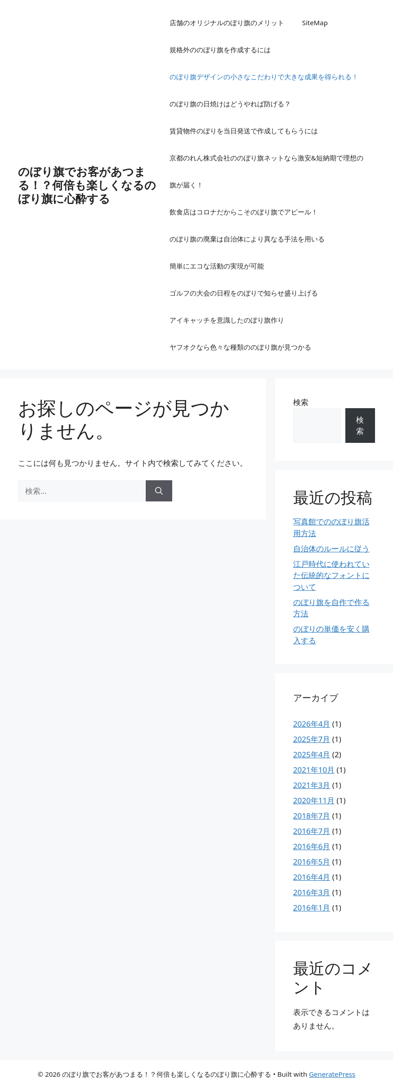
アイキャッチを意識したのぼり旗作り (227, 319)
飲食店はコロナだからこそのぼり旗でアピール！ (244, 211)
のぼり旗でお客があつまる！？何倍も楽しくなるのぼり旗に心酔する (87, 185)
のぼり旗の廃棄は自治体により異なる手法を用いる (247, 238)
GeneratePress (332, 1074)
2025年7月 (311, 739)
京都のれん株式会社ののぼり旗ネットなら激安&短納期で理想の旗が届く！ (266, 171)
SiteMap (315, 22)
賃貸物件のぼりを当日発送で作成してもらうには (244, 130)
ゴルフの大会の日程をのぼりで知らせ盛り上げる (244, 292)
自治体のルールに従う (331, 548)
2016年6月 (311, 846)
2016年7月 (311, 831)
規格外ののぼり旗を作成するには (220, 49)
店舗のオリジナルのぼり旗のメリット (227, 22)
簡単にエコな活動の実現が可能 (217, 265)
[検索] (159, 491)
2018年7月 (311, 815)
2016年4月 (311, 877)
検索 (300, 402)
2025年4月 (311, 754)
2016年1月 (311, 907)
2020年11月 (314, 800)
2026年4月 (311, 724)
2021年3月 (311, 785)
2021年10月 (314, 770)
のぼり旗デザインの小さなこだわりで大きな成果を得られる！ (264, 76)
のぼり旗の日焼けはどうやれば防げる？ (230, 103)
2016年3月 (311, 892)
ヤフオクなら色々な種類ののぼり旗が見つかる (240, 346)
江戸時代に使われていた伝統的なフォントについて (331, 575)
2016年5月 (311, 861)
